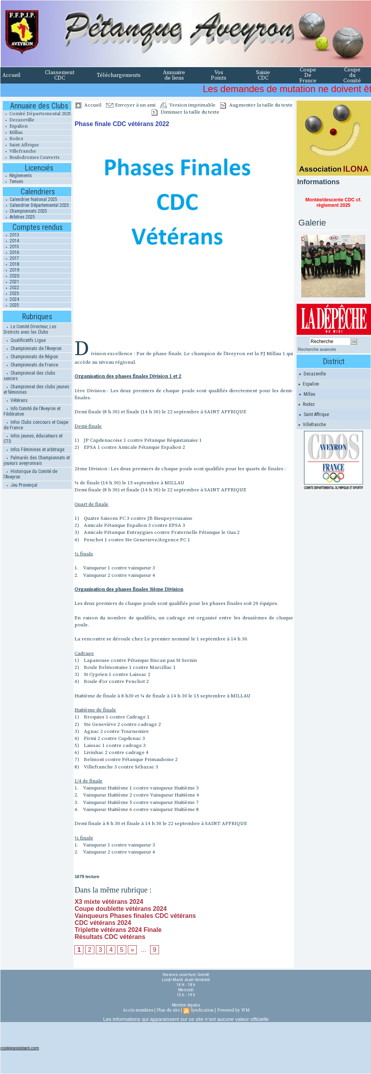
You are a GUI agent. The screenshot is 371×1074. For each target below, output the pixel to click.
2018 (11, 264)
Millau (12, 132)
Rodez (12, 139)
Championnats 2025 (25, 211)
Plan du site (168, 1010)
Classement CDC (59, 75)
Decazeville (18, 120)
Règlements (17, 175)
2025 (11, 305)
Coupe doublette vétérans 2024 (120, 908)
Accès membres (138, 1010)
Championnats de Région (31, 356)
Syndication (202, 1010)
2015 (11, 246)
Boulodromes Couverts (30, 157)
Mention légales (186, 1005)
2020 (11, 276)
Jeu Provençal (20, 485)
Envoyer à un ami (130, 105)
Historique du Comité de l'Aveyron (30, 474)
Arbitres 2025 (19, 217)
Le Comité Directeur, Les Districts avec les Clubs (30, 329)
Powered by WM (233, 1010)
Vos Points (218, 75)
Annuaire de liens (174, 75)
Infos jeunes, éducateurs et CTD (33, 438)
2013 (11, 235)
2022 (11, 287)
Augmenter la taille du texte (256, 105)
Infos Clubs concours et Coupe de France (36, 425)
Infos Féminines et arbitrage (34, 449)
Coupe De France (307, 75)
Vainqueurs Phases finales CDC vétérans (135, 915)
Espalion (15, 126)
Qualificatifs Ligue (25, 340)
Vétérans (16, 400)
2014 (11, 241)
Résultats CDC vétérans (109, 937)
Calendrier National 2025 (30, 199)
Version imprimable (188, 105)
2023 (11, 293)
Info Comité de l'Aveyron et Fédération (32, 411)
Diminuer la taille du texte (185, 112)
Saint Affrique (20, 145)
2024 (11, 299)
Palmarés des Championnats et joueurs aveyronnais (37, 460)
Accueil (11, 75)
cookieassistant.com (19, 1048)
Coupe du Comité (352, 75)
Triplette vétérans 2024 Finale (117, 929)
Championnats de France (31, 365)
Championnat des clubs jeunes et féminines (36, 389)
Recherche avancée (317, 349)
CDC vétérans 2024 (102, 922)
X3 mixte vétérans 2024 (108, 901)
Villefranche (19, 151)
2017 (11, 258)
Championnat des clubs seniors (29, 375)
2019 (11, 270)
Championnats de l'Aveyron (33, 348)
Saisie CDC (263, 75)
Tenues (12, 181)
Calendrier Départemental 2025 (36, 205)
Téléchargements (119, 75)
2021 (11, 282)
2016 (11, 252)
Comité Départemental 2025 (36, 114)
